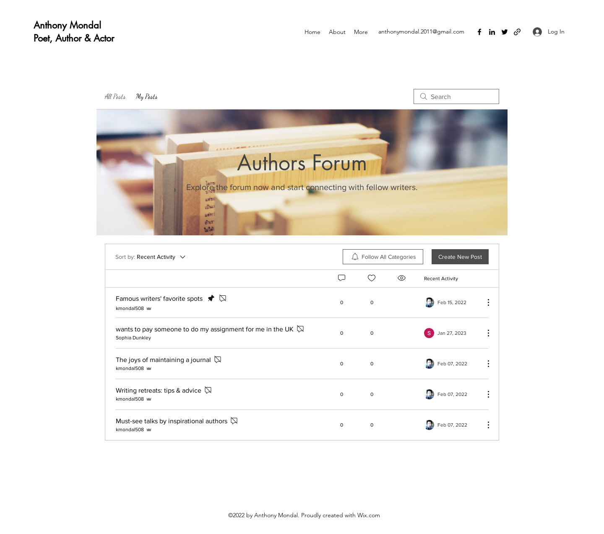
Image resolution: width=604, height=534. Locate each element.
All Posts (115, 96)
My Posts (147, 96)
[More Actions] (484, 302)
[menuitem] (383, 256)
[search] (456, 96)
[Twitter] (504, 32)
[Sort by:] (151, 257)
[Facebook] (479, 32)
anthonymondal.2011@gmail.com (421, 31)
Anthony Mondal (67, 25)
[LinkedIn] (492, 32)
